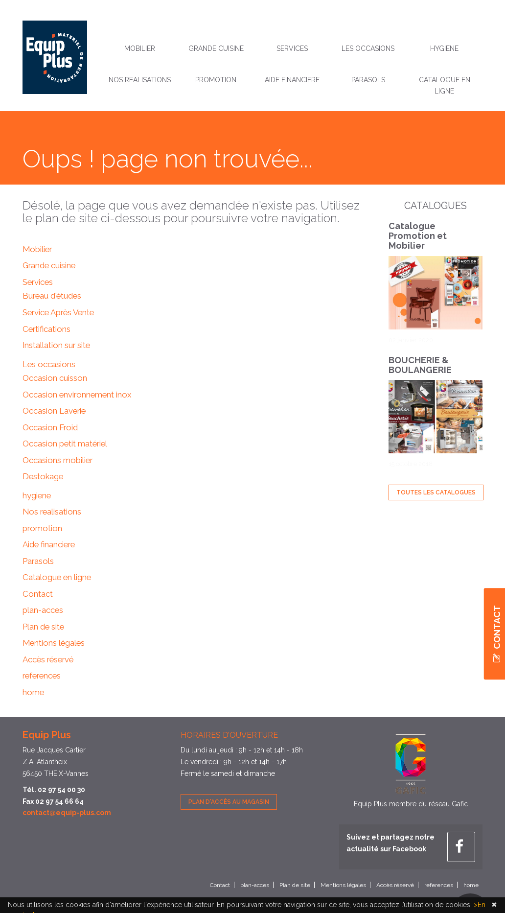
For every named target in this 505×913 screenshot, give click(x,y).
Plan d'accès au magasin (228, 801)
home (33, 692)
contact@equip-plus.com (67, 813)
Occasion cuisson (55, 378)
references (42, 675)
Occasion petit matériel (65, 443)
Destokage (43, 476)
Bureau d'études (52, 296)
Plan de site (43, 627)
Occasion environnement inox (77, 394)
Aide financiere (292, 80)
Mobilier (139, 48)
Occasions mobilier (57, 460)
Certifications (46, 329)
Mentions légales (54, 643)
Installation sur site (56, 345)
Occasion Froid (50, 427)
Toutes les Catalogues (436, 492)
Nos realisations (140, 80)
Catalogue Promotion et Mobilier (418, 236)
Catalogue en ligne (444, 85)
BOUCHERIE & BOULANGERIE (420, 365)
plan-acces (43, 610)
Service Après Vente (58, 312)
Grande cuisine (216, 48)
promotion (215, 80)
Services (292, 48)
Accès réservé (48, 659)
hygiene (444, 48)
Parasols (368, 80)
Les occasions (368, 48)
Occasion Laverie (54, 411)
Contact (38, 594)
